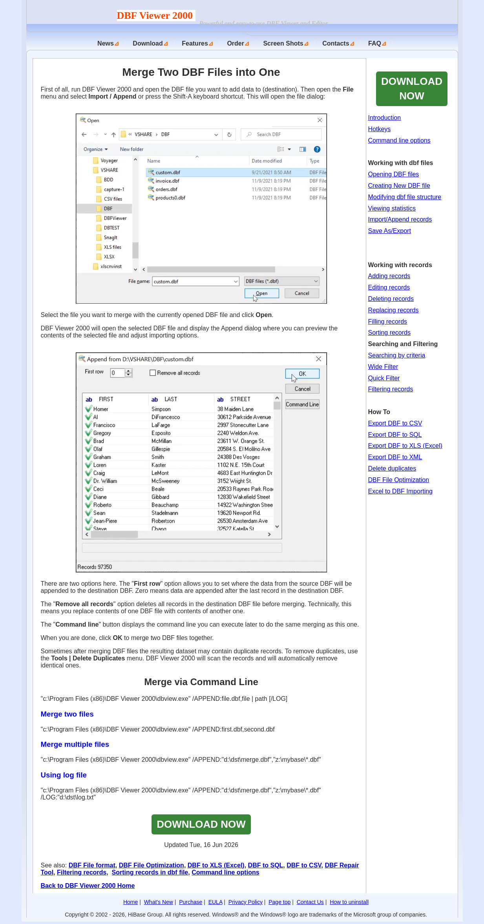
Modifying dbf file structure (405, 197)
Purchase (190, 902)
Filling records (387, 321)
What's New (158, 902)
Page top (279, 902)
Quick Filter (384, 378)
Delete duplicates (392, 468)
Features (195, 43)
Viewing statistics (392, 208)
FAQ (374, 43)
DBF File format (92, 865)
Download (148, 43)
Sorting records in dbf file (150, 872)
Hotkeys (379, 129)
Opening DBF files (393, 174)
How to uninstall (349, 902)
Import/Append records (400, 219)
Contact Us (310, 902)
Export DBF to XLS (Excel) (405, 445)
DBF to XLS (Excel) (216, 865)
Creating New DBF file (399, 185)
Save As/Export (389, 230)
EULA (215, 902)
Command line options (225, 872)
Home (130, 902)
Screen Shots (283, 43)
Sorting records (389, 332)
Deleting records (391, 298)
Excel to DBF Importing (400, 491)
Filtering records (81, 872)
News (105, 43)
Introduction (384, 117)
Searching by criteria (397, 355)
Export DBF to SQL (395, 434)
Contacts (335, 43)
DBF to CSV (304, 865)
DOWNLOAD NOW (201, 824)
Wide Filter (383, 366)
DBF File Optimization (151, 865)
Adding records (389, 276)
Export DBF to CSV (395, 423)
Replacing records (393, 310)
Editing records (389, 287)
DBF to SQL (265, 865)
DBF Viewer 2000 (156, 15)
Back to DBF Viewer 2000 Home (88, 885)
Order (235, 43)
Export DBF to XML (395, 457)
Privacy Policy (245, 902)
